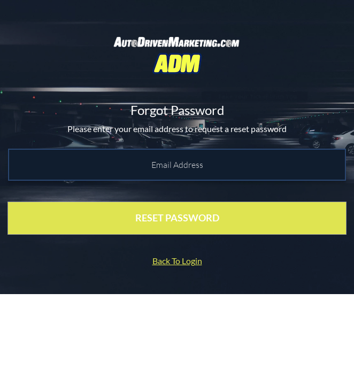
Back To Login (177, 261)
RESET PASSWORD (177, 218)
